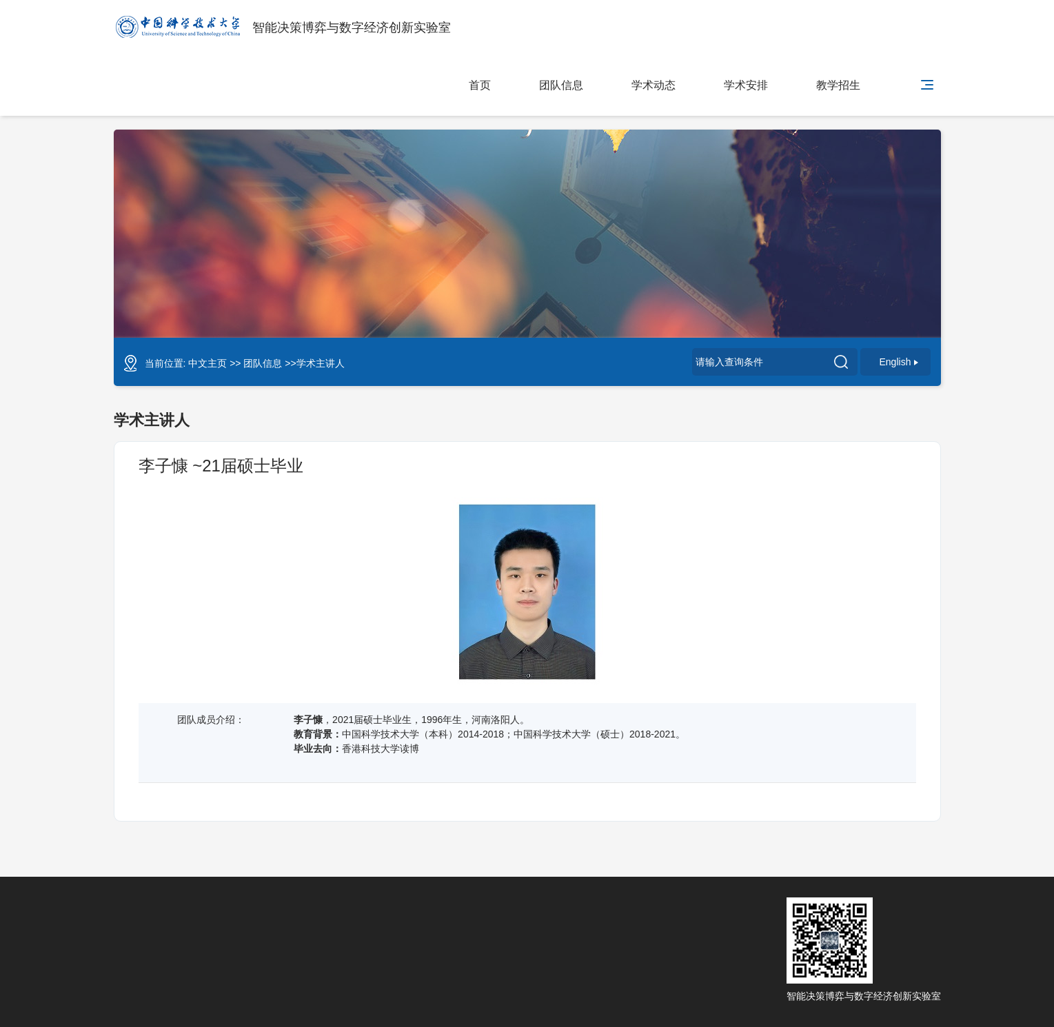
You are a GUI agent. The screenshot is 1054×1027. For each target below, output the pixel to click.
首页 (480, 85)
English (899, 361)
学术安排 (746, 85)
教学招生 (838, 85)
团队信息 (561, 85)
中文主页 (207, 363)
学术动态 (653, 85)
